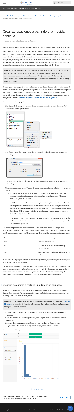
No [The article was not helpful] (67, 397)
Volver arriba (37, 389)
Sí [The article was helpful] (61, 397)
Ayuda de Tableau (9, 16)
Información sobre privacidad (44, 410)
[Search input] (64, 3)
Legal (7, 410)
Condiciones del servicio (20, 410)
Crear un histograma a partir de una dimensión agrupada (37, 98)
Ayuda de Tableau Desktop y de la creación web (30, 16)
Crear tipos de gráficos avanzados (60, 16)
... (47, 16)
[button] (4, 2)
